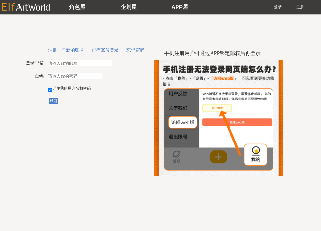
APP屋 (179, 7)
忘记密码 (135, 50)
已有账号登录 (105, 50)
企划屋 (128, 7)
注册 (300, 7)
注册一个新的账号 (66, 50)
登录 (278, 7)
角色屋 (77, 7)
